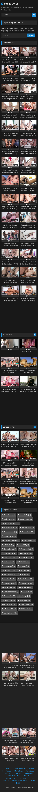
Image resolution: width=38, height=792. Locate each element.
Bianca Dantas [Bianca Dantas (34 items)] (26, 519)
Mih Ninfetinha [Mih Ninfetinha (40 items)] (10, 574)
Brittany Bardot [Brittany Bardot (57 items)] (10, 527)
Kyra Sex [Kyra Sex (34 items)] (24, 566)
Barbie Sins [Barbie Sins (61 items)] (9, 519)
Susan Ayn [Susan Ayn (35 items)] (25, 600)
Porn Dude (30, 771)
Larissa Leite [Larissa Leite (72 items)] (9, 570)
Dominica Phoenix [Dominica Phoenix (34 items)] (11, 540)
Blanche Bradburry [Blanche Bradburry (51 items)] (11, 523)
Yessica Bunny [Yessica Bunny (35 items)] (10, 613)
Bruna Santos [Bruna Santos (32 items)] (28, 527)
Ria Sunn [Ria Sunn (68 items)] (27, 592)
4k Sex (18, 773)
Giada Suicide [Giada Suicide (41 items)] (10, 553)
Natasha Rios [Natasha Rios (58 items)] (10, 583)
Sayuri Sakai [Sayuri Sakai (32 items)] (9, 596)
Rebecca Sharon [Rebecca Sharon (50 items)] (11, 592)
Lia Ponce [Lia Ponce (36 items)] (25, 570)
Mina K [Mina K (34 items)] (25, 574)
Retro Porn (23, 778)
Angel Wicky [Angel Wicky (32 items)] (25, 515)
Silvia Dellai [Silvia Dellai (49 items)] (9, 600)
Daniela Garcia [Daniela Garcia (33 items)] (10, 532)
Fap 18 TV (9, 773)
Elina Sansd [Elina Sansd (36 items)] (29, 540)
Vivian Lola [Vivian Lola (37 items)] (26, 609)
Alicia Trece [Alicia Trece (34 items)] (9, 515)
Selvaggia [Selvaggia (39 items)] (25, 596)
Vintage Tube (10, 778)
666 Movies (9, 3)
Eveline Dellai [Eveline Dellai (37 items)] (10, 549)
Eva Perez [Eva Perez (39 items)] (24, 545)
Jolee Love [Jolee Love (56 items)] (9, 562)
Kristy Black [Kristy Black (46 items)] (9, 566)
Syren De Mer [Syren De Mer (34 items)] (27, 604)
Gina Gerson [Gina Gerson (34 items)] (9, 557)
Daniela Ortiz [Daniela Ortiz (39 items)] (27, 532)
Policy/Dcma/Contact (19, 781)
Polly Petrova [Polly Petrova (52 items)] (26, 587)
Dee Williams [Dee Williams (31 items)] (10, 536)
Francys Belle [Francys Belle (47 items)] (27, 549)
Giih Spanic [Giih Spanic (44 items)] (26, 553)
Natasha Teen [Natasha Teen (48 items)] (27, 583)
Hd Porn (8, 768)
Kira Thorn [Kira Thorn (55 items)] (24, 562)
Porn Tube (27, 776)
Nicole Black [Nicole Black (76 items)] (9, 587)
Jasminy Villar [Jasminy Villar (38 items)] (26, 557)
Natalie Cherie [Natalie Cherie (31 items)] (26, 579)
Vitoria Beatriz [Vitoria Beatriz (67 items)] (10, 609)
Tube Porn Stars (13, 776)
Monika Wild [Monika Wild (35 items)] (9, 579)
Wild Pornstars (20, 768)
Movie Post (18, 771)
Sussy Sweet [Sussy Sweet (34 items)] (10, 604)
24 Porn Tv (29, 773)
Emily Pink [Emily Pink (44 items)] (9, 545)
